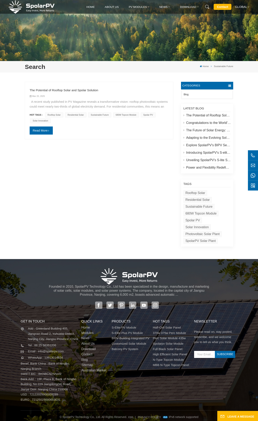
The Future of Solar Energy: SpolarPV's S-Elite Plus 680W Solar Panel (207, 130)
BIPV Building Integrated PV (131, 338)
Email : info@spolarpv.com (46, 351)
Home (90, 6)
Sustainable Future (198, 206)
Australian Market (93, 370)
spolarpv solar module (168, 343)
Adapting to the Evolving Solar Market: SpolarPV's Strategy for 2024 (207, 137)
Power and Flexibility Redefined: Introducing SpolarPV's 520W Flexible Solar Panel (207, 167)
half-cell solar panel (167, 327)
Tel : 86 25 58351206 (42, 345)
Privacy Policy (149, 417)
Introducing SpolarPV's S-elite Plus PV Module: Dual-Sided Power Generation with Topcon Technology (207, 152)
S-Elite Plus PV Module (127, 332)
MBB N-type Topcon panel (171, 364)
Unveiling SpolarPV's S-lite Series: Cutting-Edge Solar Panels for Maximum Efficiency (207, 160)
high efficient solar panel (170, 354)
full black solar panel (167, 348)
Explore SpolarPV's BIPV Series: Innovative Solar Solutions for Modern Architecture (207, 145)
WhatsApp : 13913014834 (45, 357)
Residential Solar (197, 199)
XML (131, 417)
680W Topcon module (200, 213)
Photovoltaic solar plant (202, 234)
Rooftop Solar (195, 193)
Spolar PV (192, 220)
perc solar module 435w (169, 338)
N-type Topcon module (168, 359)
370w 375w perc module (169, 332)
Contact (222, 6)
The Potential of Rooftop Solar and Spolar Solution (207, 115)
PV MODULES (138, 6)
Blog (186, 94)
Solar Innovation (197, 227)
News (163, 6)
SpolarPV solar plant (200, 241)
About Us (112, 6)
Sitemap (87, 364)
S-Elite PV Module (124, 327)
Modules (87, 332)
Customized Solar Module (129, 343)
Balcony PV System (125, 348)
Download (188, 6)
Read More (40, 130)
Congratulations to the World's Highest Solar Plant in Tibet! (207, 122)
